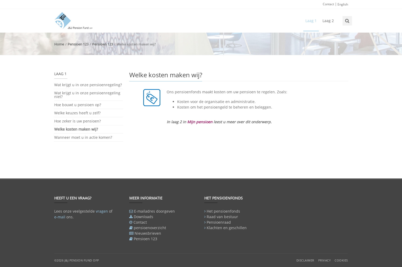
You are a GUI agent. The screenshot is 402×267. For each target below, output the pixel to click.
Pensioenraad (219, 222)
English (343, 4)
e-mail (59, 216)
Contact (328, 4)
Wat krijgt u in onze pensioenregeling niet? (87, 94)
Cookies (341, 260)
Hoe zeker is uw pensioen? (77, 121)
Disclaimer (305, 260)
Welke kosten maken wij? (76, 129)
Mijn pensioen (199, 121)
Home (59, 44)
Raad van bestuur (222, 216)
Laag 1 (311, 20)
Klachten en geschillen (227, 227)
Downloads (143, 216)
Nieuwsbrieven (148, 233)
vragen (102, 211)
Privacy (324, 260)
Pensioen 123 (78, 44)
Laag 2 (328, 20)
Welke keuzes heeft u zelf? (77, 112)
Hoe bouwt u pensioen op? (77, 104)
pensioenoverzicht (150, 227)
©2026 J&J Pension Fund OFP (76, 260)
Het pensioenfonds (223, 211)
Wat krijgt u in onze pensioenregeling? (88, 85)
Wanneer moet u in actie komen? (83, 137)
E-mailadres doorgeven (154, 211)
